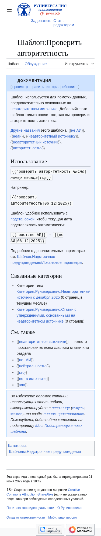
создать (78, 406)
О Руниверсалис (69, 506)
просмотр (20, 87)
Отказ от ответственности (25, 516)
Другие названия (25, 130)
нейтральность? (33, 364)
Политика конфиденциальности (30, 506)
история (53, 87)
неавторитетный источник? (52, 136)
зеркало (16, 412)
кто (22, 371)
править (37, 87)
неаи (17, 136)
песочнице (61, 406)
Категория (17, 444)
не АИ (76, 130)
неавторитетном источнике (34, 109)
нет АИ (25, 358)
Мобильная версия (62, 516)
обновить (70, 87)
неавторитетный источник (35, 142)
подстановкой (22, 218)
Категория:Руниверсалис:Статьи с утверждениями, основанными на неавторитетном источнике (46, 314)
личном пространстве (64, 412)
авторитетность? (27, 148)
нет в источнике (33, 377)
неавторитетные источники (42, 340)
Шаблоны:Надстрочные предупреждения (45, 450)
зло (22, 383)
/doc (38, 424)
